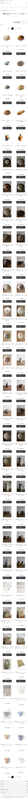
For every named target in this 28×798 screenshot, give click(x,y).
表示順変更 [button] (17, 22)
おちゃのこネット (11, 797)
